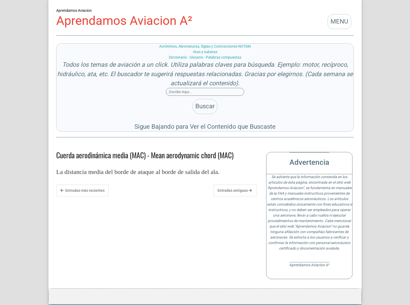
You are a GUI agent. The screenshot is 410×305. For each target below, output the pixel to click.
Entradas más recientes (82, 190)
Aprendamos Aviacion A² (124, 20)
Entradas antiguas (235, 190)
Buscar (205, 106)
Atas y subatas (205, 52)
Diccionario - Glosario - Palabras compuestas (205, 57)
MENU (339, 21)
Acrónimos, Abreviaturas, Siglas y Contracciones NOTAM (205, 46)
